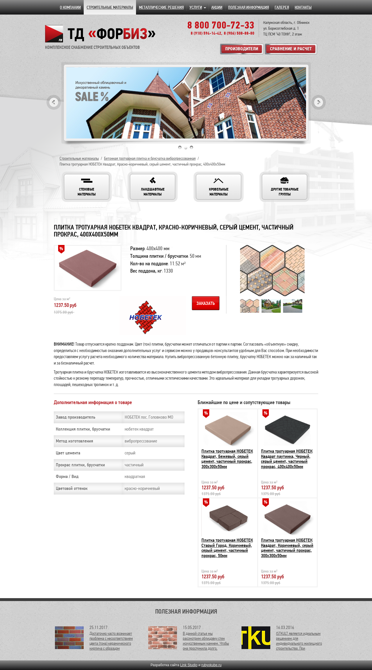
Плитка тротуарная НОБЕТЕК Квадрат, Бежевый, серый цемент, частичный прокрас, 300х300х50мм (227, 459)
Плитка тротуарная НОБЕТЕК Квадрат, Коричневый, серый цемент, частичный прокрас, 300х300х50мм (287, 548)
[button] (86, 187)
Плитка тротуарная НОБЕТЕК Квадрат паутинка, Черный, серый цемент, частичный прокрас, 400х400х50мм (286, 459)
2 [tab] (185, 147)
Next (318, 102)
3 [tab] (191, 147)
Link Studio (188, 665)
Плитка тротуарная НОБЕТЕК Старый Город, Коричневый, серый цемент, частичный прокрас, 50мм (227, 548)
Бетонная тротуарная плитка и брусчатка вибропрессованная (150, 158)
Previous (53, 102)
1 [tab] (180, 147)
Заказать (205, 303)
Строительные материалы (79, 158)
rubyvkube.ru (211, 665)
